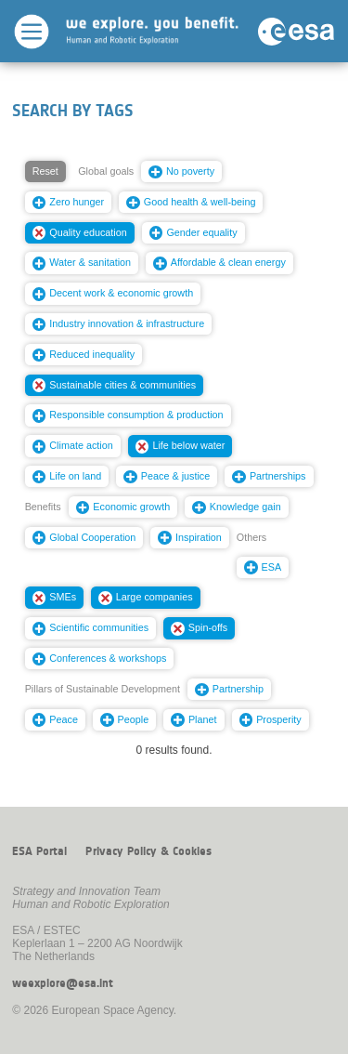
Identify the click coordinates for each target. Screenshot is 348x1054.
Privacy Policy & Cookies (148, 851)
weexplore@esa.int (62, 983)
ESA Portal (39, 851)
